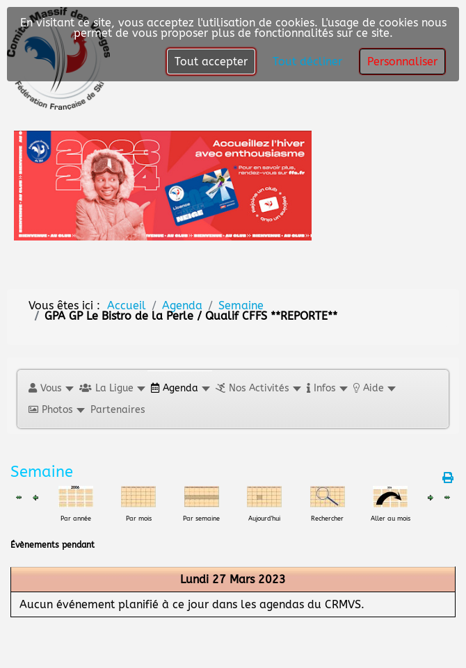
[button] (50, 388)
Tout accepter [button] (211, 61)
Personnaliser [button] (402, 61)
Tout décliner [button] (307, 61)
